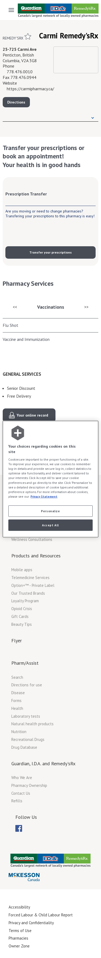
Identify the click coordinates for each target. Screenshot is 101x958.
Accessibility (19, 907)
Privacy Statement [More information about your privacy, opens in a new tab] (43, 496)
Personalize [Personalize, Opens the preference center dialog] (50, 511)
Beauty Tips (21, 624)
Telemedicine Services (30, 577)
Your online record (32, 415)
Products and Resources (36, 556)
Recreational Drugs (27, 739)
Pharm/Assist (25, 663)
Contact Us (20, 793)
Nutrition (18, 731)
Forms (16, 700)
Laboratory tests (25, 716)
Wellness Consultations (31, 539)
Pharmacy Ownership (29, 785)
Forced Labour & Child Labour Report (41, 914)
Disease (18, 692)
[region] (50, 479)
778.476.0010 (20, 71)
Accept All (50, 525)
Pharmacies (18, 938)
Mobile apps (21, 569)
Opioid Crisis (21, 608)
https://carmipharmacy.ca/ (30, 88)
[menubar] (18, 828)
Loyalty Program (25, 600)
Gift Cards (20, 616)
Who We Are (21, 777)
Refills (16, 800)
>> (86, 307)
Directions (16, 102)
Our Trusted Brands (28, 593)
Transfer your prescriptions (50, 252)
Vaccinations (50, 307)
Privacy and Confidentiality (31, 922)
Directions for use (26, 684)
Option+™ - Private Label (32, 585)
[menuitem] (18, 828)
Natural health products (32, 723)
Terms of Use (20, 930)
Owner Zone (19, 946)
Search (17, 677)
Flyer (16, 640)
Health (17, 708)
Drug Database (24, 747)
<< (15, 307)
